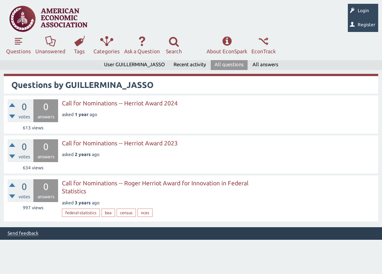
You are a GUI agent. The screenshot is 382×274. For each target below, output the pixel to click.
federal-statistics (80, 212)
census (126, 212)
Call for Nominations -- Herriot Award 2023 (120, 143)
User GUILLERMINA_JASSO (134, 64)
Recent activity (190, 64)
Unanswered (50, 51)
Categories (106, 51)
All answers (265, 64)
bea (108, 212)
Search (174, 51)
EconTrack (263, 51)
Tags (79, 51)
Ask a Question (142, 51)
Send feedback (23, 233)
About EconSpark (227, 51)
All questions (229, 64)
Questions (18, 51)
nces (145, 212)
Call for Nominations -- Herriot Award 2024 (120, 103)
